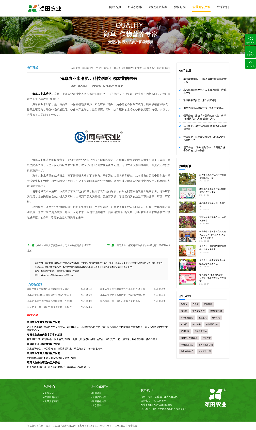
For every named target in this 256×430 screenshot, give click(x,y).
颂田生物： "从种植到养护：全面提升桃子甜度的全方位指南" (204, 149)
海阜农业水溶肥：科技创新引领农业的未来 (49, 295)
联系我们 (223, 7)
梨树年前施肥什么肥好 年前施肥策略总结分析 (205, 80)
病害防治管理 (199, 311)
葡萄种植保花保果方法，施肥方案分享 (203, 108)
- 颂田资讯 (96, 393)
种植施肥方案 (158, 7)
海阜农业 (37, 93)
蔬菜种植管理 (187, 351)
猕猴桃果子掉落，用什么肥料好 (199, 100)
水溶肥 (47, 93)
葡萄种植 (216, 318)
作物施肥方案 (212, 324)
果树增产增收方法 (189, 338)
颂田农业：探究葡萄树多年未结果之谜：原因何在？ (143, 245)
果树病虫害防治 (206, 344)
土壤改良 (203, 318)
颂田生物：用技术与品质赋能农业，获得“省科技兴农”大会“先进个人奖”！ (48, 290)
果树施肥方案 (187, 344)
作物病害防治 (201, 331)
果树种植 (185, 331)
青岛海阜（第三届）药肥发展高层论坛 (120, 301)
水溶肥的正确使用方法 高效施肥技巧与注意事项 (205, 91)
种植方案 (207, 338)
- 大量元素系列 (51, 401)
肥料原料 (180, 7)
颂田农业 (87, 68)
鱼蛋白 (184, 304)
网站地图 (132, 425)
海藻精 (184, 311)
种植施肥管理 (216, 311)
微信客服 (250, 40)
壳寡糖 (196, 304)
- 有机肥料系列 (51, 397)
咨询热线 (250, 52)
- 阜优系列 (48, 393)
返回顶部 (250, 64)
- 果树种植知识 (98, 401)
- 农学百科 (96, 405)
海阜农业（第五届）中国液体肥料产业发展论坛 (49, 308)
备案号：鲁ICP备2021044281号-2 (94, 425)
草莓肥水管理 (205, 351)
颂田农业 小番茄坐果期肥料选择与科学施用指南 (205, 128)
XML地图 (120, 425)
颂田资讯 (118, 68)
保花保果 (197, 324)
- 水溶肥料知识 (98, 397)
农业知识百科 (201, 8)
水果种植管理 (187, 318)
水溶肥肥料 (135, 7)
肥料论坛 (208, 304)
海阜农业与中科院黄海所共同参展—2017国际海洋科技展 (49, 302)
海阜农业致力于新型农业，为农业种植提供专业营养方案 (122, 296)
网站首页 (115, 7)
